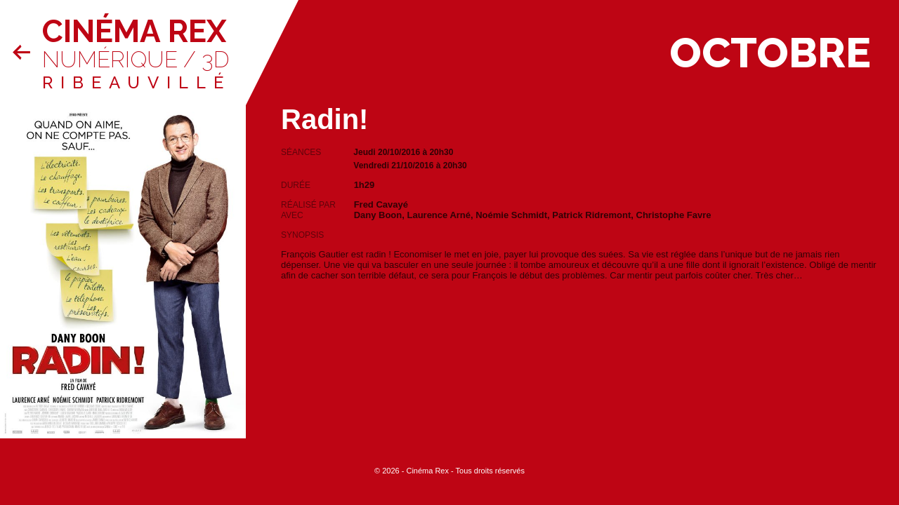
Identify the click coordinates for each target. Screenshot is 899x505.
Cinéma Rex (134, 31)
